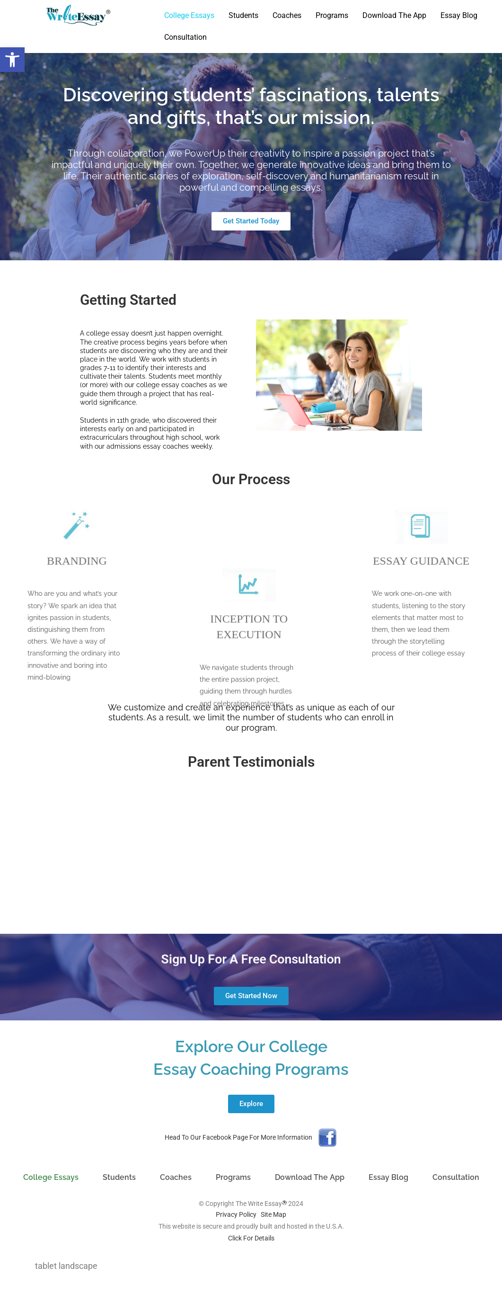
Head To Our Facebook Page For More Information (238, 1137)
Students (243, 15)
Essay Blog (458, 15)
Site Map (273, 1214)
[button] (12, 59)
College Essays (189, 15)
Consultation (185, 37)
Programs (332, 15)
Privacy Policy (236, 1214)
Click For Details (251, 1238)
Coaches (287, 15)
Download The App (394, 15)
